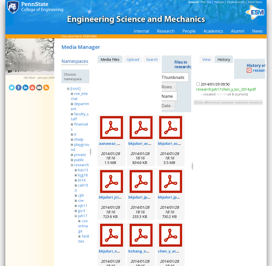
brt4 (81, 180)
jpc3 (81, 210)
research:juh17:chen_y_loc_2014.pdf (226, 89)
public (79, 159)
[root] (75, 88)
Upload (133, 59)
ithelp (79, 139)
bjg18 (83, 174)
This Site (206, 2)
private (80, 154)
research (81, 164)
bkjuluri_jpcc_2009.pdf (178, 197)
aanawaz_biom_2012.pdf (121, 143)
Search (152, 59)
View (206, 59)
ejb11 (82, 205)
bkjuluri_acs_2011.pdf (177, 143)
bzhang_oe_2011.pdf (147, 251)
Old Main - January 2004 (38, 77)
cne (81, 200)
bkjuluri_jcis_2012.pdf (118, 197)
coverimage (83, 225)
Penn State (255, 2)
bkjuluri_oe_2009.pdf (117, 251)
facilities (83, 238)
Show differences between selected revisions (228, 102)
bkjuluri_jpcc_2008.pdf (148, 197)
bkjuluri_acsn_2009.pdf (149, 143)
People (219, 2)
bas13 (83, 169)
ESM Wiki (90, 36)
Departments (236, 2)
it (75, 134)
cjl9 (81, 195)
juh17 (82, 215)
